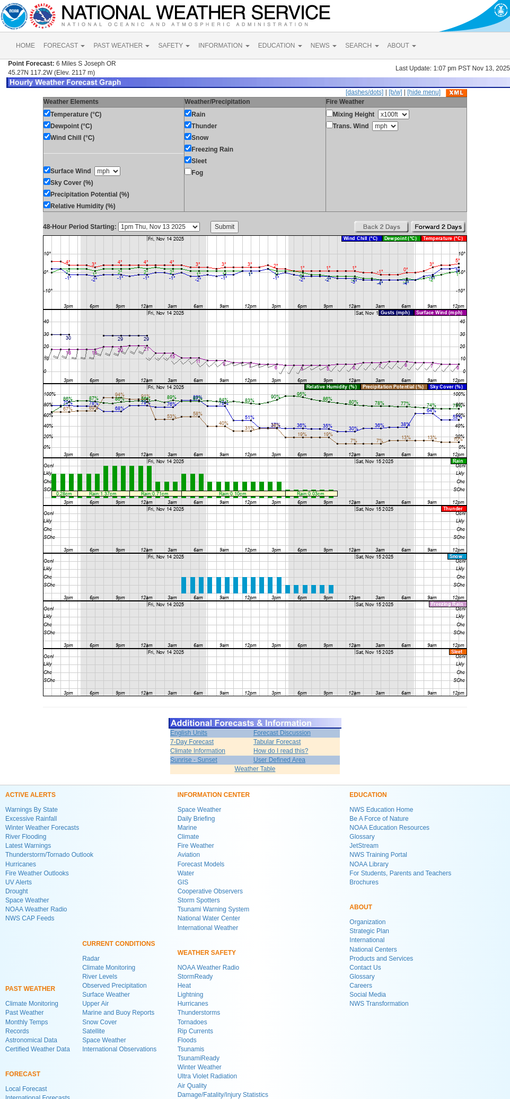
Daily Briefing (196, 818)
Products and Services (381, 958)
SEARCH (362, 45)
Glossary (361, 836)
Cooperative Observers (210, 891)
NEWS (324, 45)
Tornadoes (192, 1022)
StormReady (195, 976)
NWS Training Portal (378, 854)
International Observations (119, 1049)
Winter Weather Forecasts (42, 827)
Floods (187, 1040)
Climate (188, 836)
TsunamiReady (198, 1058)
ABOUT (402, 45)
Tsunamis (191, 1049)
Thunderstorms (199, 1012)
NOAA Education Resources (389, 827)
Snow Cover (99, 1022)
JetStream (364, 845)
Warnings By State (31, 809)
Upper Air (95, 1003)
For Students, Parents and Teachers (400, 873)
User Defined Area (279, 760)
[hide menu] (424, 92)
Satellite (93, 1031)
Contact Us (365, 967)
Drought (16, 891)
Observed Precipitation (114, 985)
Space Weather (27, 900)
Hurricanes (20, 864)
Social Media (367, 994)
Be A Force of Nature (378, 818)
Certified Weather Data (37, 1049)
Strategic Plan (369, 931)
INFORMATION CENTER (214, 795)
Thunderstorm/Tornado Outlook (49, 854)
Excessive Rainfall (31, 818)
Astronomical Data (31, 1040)
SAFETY (174, 45)
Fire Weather (196, 845)
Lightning (191, 994)
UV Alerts (18, 882)
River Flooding (25, 836)
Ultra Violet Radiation (208, 1076)
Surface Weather (106, 994)
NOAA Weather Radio (36, 909)
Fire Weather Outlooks (37, 873)
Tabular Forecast (277, 742)
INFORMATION (223, 45)
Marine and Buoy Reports (118, 1012)
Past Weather (24, 1012)
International (366, 940)
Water (186, 873)
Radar (91, 958)
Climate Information (197, 751)
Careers (360, 985)
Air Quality (192, 1085)
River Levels (99, 976)
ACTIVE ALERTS (30, 795)
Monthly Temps (26, 1022)
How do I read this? (280, 751)
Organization (367, 922)
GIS (183, 882)
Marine (187, 827)
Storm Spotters (199, 900)
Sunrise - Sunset (193, 760)
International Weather (208, 928)
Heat (184, 985)
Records (17, 1031)
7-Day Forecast (192, 742)
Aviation (189, 854)
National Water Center (209, 918)
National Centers (373, 949)
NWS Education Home (381, 809)
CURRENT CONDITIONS (118, 943)
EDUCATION (280, 45)
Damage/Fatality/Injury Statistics (223, 1094)
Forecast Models (201, 864)
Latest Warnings (28, 845)
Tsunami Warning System (214, 909)
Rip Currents (195, 1031)
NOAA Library (368, 864)
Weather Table (255, 769)
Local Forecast (26, 1089)
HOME (25, 45)
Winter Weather (200, 1067)
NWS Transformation (378, 1003)
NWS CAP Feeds (29, 918)
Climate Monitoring (31, 1003)
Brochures (364, 882)
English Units (188, 733)
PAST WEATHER (121, 45)
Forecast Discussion (282, 733)
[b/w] (395, 92)
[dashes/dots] (364, 92)
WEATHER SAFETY (207, 952)
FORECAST (64, 45)
